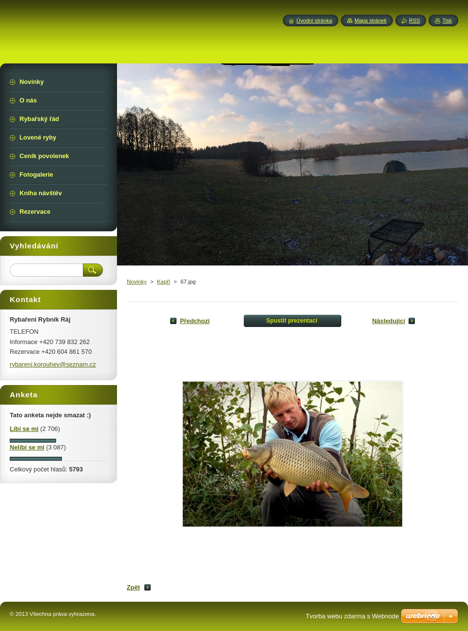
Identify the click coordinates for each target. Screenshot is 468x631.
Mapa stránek (370, 20)
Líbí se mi (24, 428)
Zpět (133, 587)
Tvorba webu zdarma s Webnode (352, 616)
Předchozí (195, 321)
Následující (388, 321)
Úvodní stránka (314, 20)
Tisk (447, 20)
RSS (414, 20)
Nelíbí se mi (27, 447)
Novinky (137, 282)
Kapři (163, 282)
